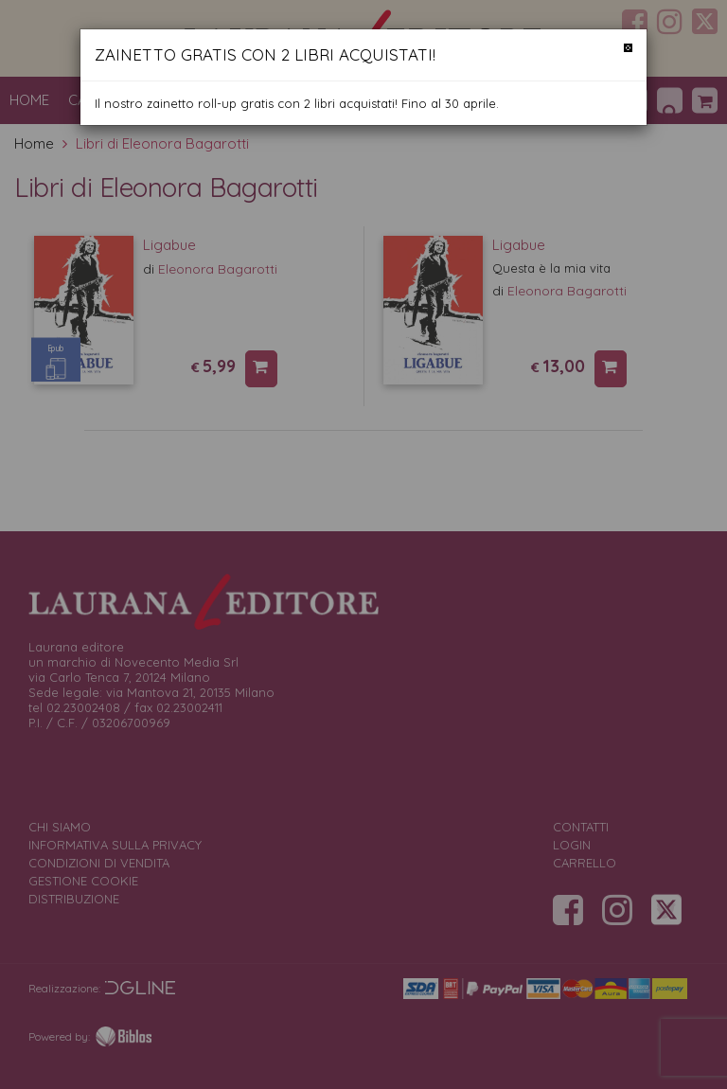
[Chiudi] (628, 48)
